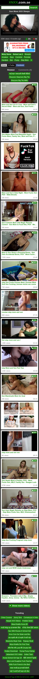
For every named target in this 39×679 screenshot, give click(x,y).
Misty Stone (6, 54)
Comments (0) (25, 70)
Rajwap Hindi (28, 641)
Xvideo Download (11, 651)
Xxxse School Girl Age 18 (12, 658)
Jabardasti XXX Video (14, 654)
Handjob (5, 60)
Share (4, 65)
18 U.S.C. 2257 (28, 677)
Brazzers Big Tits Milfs (19, 80)
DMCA (18, 677)
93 (35, 39)
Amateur (5, 57)
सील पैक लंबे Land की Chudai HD (19, 648)
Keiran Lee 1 (18, 54)
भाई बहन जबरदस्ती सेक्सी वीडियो (19, 74)
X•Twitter (11, 65)
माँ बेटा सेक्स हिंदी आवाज (30, 627)
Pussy (17, 60)
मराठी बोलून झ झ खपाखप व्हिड (10, 627)
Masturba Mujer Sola (13, 641)
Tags (13, 677)
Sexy (12, 57)
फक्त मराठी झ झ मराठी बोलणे (19, 668)
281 (28, 39)
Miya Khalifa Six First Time (19, 644)
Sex (11, 60)
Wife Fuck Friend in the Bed (19, 664)
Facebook (20, 65)
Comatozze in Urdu (31, 617)
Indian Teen (28, 654)
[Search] (15, 7)
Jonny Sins (18, 617)
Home (7, 677)
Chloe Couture (6, 617)
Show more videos (19, 606)
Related (10, 70)
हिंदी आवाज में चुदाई (30, 658)
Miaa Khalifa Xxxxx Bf (19, 624)
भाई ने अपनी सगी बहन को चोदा (19, 671)
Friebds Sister (27, 621)
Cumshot (18, 57)
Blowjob (28, 54)
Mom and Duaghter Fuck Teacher (19, 661)
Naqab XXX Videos (13, 621)
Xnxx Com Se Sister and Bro (19, 634)
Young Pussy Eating (26, 651)
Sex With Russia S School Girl (19, 631)
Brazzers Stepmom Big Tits (19, 77)
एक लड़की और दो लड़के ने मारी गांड (19, 637)
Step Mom (25, 60)
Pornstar (27, 57)
